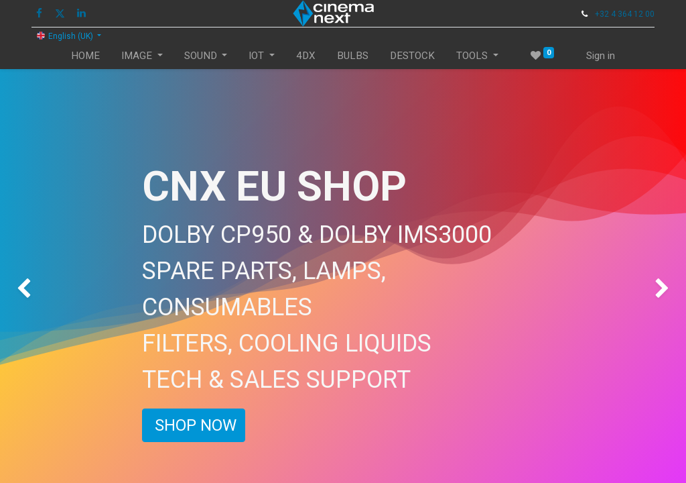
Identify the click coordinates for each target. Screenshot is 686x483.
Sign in (600, 56)
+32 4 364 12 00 (625, 14)
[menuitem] (85, 56)
